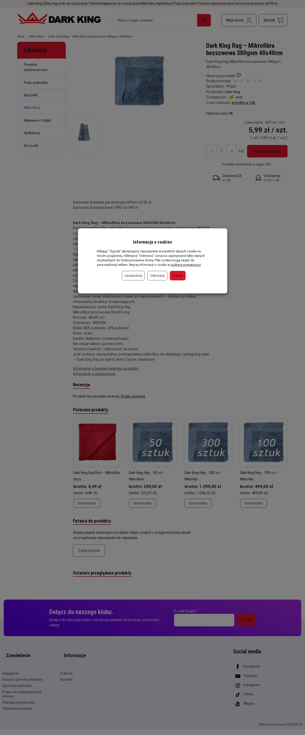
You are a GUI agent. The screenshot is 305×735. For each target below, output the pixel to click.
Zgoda (178, 276)
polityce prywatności (186, 265)
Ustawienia (133, 276)
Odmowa (157, 276)
